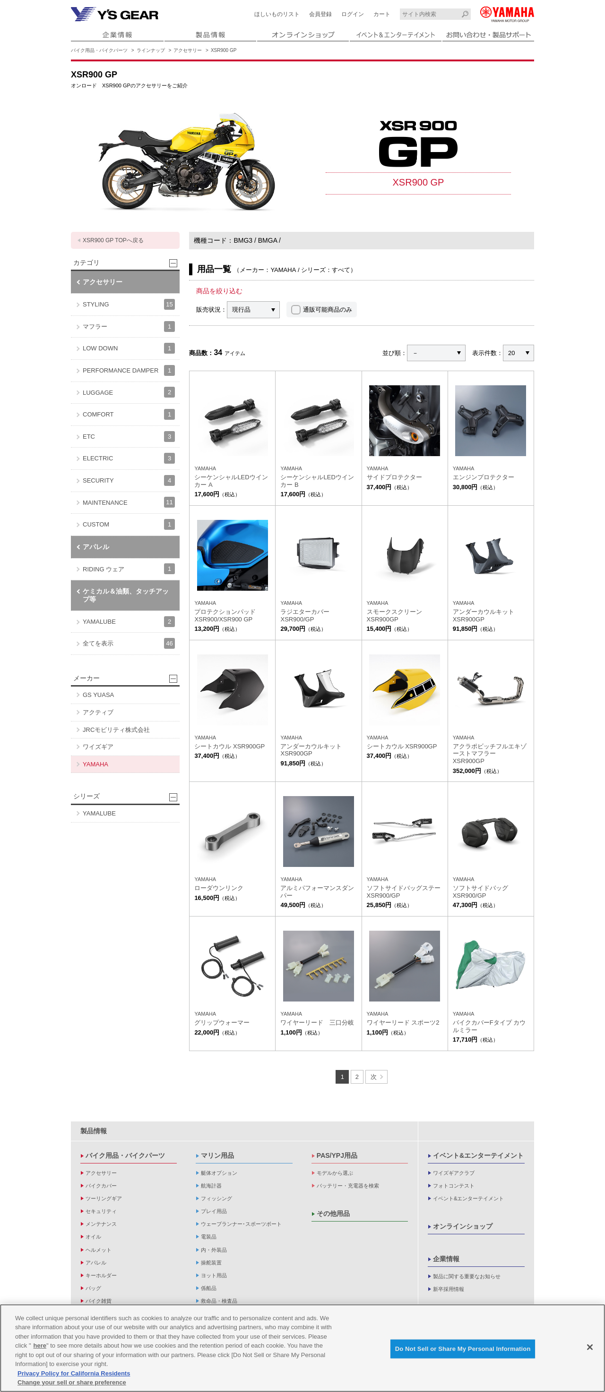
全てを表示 (129, 643)
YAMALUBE (129, 621)
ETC (129, 436)
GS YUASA (98, 694)
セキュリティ (101, 1211)
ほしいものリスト (277, 14)
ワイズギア (98, 746)
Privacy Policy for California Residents (73, 1373)
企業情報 (446, 1259)
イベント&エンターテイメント (478, 1155)
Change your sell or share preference (71, 1382)
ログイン (352, 14)
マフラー (129, 326)
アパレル (96, 547)
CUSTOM (129, 524)
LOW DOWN (129, 348)
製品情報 (93, 1131)
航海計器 (211, 1185)
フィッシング (216, 1198)
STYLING (129, 304)
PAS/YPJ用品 (337, 1155)
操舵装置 (211, 1262)
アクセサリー (187, 50)
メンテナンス (101, 1224)
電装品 (208, 1236)
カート (381, 14)
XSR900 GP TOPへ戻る (113, 240)
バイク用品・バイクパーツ (99, 50)
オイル (93, 1236)
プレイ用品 (214, 1211)
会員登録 (320, 14)
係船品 (208, 1288)
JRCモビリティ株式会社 (116, 729)
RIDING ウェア (129, 568)
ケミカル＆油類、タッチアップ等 (126, 595)
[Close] (589, 1347)
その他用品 (333, 1213)
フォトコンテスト (454, 1185)
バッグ (93, 1288)
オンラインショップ (463, 1226)
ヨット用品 (214, 1275)
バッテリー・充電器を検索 (348, 1185)
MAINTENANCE (129, 502)
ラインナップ (151, 50)
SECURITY (129, 480)
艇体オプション (219, 1173)
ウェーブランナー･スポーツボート (241, 1224)
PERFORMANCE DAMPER (129, 370)
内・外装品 (214, 1250)
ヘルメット (99, 1250)
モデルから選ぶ (335, 1173)
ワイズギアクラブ (454, 1173)
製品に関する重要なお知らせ (467, 1276)
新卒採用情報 (448, 1289)
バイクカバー (101, 1185)
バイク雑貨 (99, 1301)
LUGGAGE (129, 392)
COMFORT (129, 414)
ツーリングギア (104, 1198)
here (40, 1345)
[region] (302, 1348)
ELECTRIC (129, 458)
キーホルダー (101, 1275)
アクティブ (98, 712)
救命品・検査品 (219, 1301)
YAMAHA (95, 764)
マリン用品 (217, 1155)
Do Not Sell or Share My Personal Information (463, 1348)
